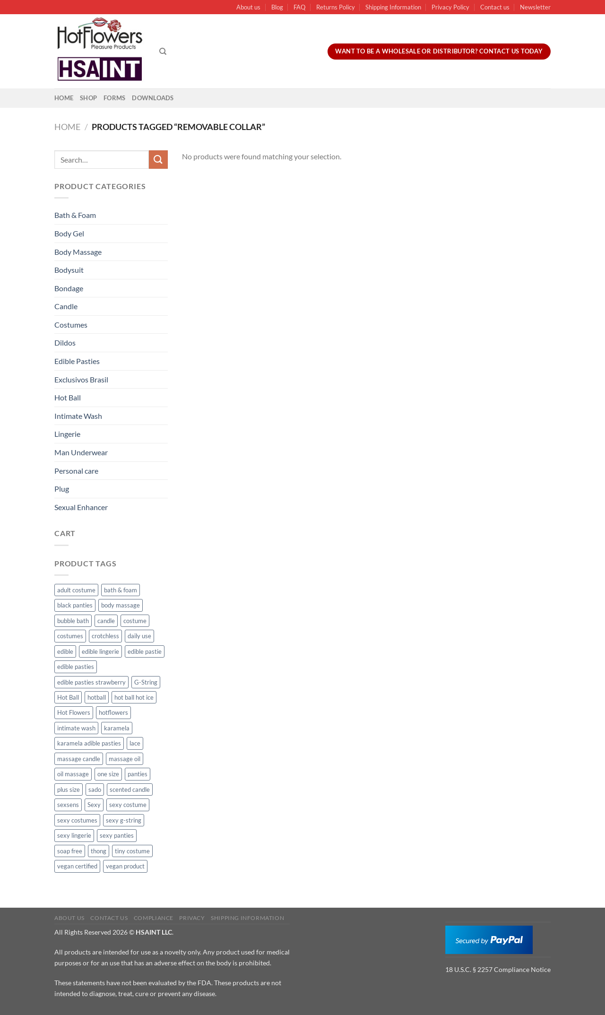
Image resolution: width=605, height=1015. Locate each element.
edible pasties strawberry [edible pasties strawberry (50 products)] (91, 682)
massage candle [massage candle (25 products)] (78, 759)
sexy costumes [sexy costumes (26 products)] (77, 820)
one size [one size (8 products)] (108, 774)
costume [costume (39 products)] (135, 621)
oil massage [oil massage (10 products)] (73, 774)
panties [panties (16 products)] (137, 774)
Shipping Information (393, 7)
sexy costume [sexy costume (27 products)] (128, 804)
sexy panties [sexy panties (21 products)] (117, 835)
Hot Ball (67, 397)
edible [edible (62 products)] (65, 651)
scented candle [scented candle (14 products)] (130, 789)
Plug (61, 488)
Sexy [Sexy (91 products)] (94, 804)
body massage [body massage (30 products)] (120, 605)
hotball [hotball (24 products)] (96, 697)
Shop (88, 98)
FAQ (299, 7)
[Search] (162, 52)
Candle (66, 306)
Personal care (76, 470)
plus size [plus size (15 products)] (68, 789)
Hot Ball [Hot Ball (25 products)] (68, 697)
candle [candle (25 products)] (106, 621)
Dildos (65, 342)
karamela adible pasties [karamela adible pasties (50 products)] (89, 743)
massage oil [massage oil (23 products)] (124, 759)
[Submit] (158, 159)
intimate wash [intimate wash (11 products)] (76, 728)
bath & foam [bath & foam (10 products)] (120, 590)
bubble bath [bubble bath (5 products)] (73, 621)
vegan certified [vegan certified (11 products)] (77, 866)
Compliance (153, 917)
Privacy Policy (450, 7)
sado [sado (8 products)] (94, 789)
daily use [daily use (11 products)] (139, 636)
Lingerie (67, 433)
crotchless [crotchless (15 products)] (105, 636)
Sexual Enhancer (81, 507)
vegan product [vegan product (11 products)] (125, 866)
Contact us (495, 7)
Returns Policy (335, 7)
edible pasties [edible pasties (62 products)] (75, 666)
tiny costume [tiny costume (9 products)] (132, 851)
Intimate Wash (78, 415)
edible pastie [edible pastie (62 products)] (145, 651)
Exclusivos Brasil (81, 379)
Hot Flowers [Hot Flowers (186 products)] (73, 712)
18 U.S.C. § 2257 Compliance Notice (498, 969)
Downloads (152, 98)
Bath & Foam (75, 214)
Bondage (68, 288)
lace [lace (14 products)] (135, 743)
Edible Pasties (77, 360)
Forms (114, 98)
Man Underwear (81, 452)
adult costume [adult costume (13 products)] (76, 590)
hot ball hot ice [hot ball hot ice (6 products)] (134, 697)
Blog (277, 7)
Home (63, 98)
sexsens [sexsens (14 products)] (68, 804)
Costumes (70, 324)
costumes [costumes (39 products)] (70, 636)
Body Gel (69, 233)
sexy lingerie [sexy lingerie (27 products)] (74, 835)
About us (248, 7)
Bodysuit (69, 269)
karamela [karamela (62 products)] (117, 728)
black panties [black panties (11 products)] (75, 605)
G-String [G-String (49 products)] (145, 682)
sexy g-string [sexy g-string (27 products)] (123, 820)
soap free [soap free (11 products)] (69, 851)
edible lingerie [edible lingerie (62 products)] (100, 651)
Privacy (192, 917)
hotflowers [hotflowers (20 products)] (113, 712)
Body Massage (78, 251)
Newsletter (535, 7)
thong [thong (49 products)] (98, 851)
